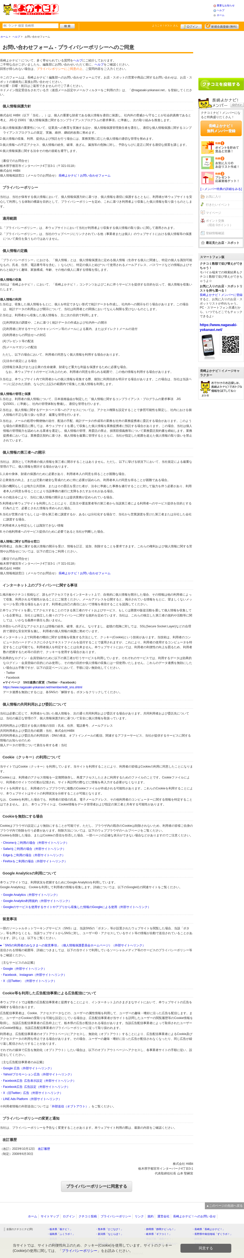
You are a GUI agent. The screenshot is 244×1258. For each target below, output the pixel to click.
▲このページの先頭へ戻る (224, 1205)
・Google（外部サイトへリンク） (23, 968)
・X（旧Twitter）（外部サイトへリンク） (28, 981)
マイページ (213, 213)
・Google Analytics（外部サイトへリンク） (29, 895)
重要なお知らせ (226, 5)
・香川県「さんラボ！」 (109, 1238)
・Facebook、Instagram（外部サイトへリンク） (33, 975)
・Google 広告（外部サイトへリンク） (26, 1068)
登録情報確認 (215, 233)
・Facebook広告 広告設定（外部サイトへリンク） (35, 1087)
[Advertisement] (135, 10)
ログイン (191, 26)
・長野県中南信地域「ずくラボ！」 (212, 1234)
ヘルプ (220, 10)
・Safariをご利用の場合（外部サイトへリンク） (33, 849)
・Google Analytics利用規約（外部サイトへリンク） (35, 901)
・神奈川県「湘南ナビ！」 (159, 1238)
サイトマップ (50, 1216)
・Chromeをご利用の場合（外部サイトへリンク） (34, 843)
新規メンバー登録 (222, 26)
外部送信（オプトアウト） (70, 1106)
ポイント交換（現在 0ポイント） (219, 223)
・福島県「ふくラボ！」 (61, 1234)
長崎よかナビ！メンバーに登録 (221, 295)
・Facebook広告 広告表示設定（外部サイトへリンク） (38, 1080)
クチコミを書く (221, 84)
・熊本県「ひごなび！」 (109, 1229)
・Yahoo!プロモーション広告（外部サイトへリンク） (36, 1074)
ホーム (220, 15)
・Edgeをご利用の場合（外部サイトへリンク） (32, 855)
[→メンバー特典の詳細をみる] (221, 189)
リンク (139, 1216)
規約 (150, 1216)
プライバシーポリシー (116, 1216)
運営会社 (163, 1216)
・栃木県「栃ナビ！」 (59, 1229)
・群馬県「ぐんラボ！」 (61, 1238)
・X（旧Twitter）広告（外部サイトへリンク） (31, 1093)
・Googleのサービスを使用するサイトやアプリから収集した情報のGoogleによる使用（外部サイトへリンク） (75, 907)
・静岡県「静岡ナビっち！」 (160, 1229)
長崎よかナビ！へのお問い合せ (194, 1216)
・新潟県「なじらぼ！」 (109, 1234)
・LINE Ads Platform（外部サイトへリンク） (31, 1099)
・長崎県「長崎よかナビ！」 (208, 1229)
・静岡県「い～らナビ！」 (207, 1238)
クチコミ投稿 (88, 1216)
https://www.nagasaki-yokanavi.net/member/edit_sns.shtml (42, 687)
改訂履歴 (44, 1149)
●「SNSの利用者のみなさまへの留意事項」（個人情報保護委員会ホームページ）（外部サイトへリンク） (72, 945)
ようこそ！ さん (165, 25)
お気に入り (213, 196)
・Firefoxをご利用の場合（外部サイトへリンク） (33, 861)
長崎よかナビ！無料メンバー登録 (221, 128)
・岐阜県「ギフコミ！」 (158, 1234)
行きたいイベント (218, 204)
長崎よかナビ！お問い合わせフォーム (85, 175)
